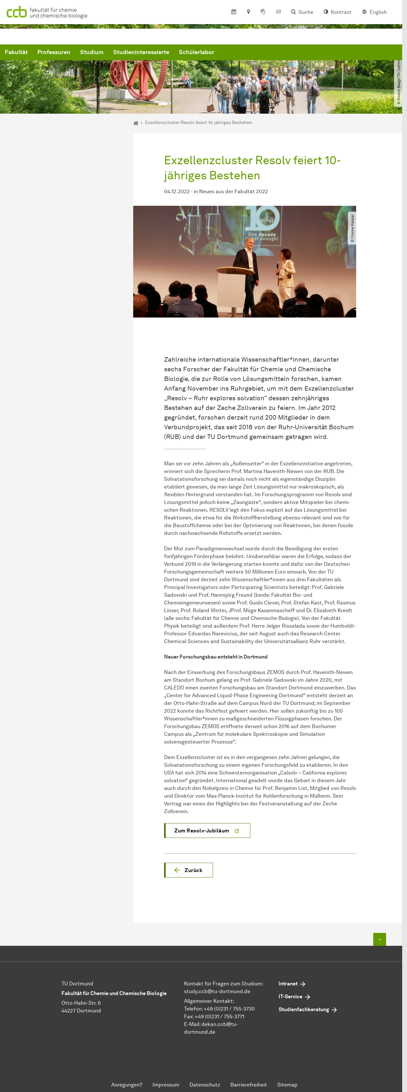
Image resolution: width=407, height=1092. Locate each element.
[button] (188, 870)
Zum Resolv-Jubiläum (201, 831)
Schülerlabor (294, 52)
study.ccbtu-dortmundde (217, 991)
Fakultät (114, 52)
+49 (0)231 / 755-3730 (229, 1009)
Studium (189, 52)
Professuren (151, 52)
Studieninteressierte (239, 52)
